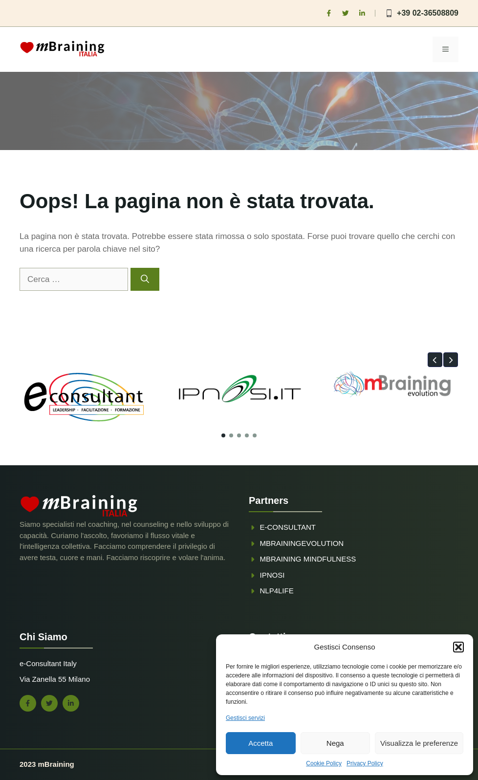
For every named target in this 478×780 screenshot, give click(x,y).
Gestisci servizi (245, 718)
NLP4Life (277, 590)
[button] (458, 647)
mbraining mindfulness (308, 559)
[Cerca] (144, 279)
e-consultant (288, 527)
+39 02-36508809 (427, 13)
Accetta (260, 743)
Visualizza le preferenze (419, 743)
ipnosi (272, 575)
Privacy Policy (365, 763)
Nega (335, 743)
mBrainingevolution (302, 543)
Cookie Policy (324, 763)
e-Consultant (40, 663)
